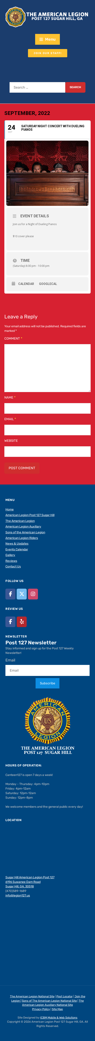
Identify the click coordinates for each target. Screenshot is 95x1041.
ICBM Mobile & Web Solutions (58, 1017)
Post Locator (64, 996)
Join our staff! (48, 53)
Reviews (11, 561)
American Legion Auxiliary (23, 526)
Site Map (57, 1009)
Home (9, 509)
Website (11, 441)
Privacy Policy (41, 1009)
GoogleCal (48, 284)
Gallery (10, 555)
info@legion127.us (17, 895)
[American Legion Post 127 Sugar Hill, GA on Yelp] (22, 622)
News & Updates (16, 543)
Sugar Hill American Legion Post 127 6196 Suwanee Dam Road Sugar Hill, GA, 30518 (29, 882)
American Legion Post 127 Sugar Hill (29, 515)
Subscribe (47, 683)
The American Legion (20, 521)
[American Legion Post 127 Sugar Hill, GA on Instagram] (33, 594)
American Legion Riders (21, 538)
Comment (13, 338)
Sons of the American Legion (25, 532)
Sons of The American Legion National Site (49, 1000)
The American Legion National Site (32, 996)
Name (10, 397)
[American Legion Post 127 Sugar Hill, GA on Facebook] (10, 594)
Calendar (26, 284)
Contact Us (13, 566)
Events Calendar (16, 549)
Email (10, 419)
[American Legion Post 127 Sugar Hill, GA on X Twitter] (22, 594)
